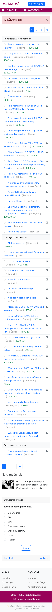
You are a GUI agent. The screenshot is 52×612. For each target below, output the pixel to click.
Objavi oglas (8, 582)
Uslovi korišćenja (36, 582)
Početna (6, 577)
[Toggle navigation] (48, 4)
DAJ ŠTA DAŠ (10, 4)
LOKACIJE (9, 10)
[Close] (47, 20)
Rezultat (8, 558)
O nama (32, 577)
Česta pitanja (9, 586)
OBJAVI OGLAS (36, 4)
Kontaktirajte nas (37, 586)
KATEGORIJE (33, 10)
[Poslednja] (47, 29)
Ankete (44, 558)
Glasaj (26, 548)
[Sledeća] (42, 29)
